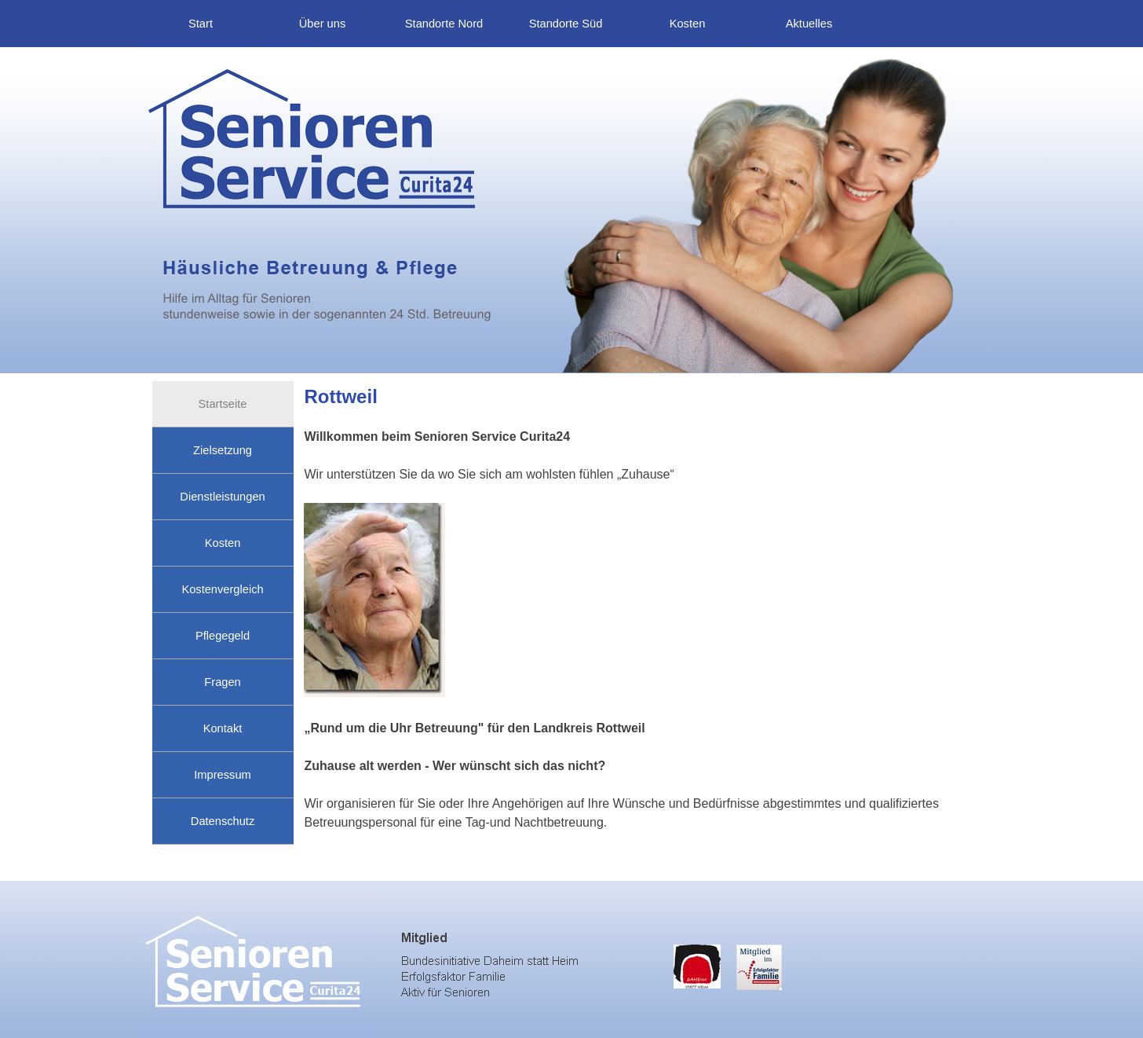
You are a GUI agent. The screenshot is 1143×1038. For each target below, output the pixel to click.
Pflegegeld (222, 635)
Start (200, 23)
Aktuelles (809, 23)
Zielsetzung (222, 450)
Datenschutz (222, 821)
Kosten (688, 23)
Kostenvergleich (222, 589)
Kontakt (223, 728)
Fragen (222, 682)
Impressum (222, 774)
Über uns (322, 23)
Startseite (223, 404)
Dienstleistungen (222, 496)
